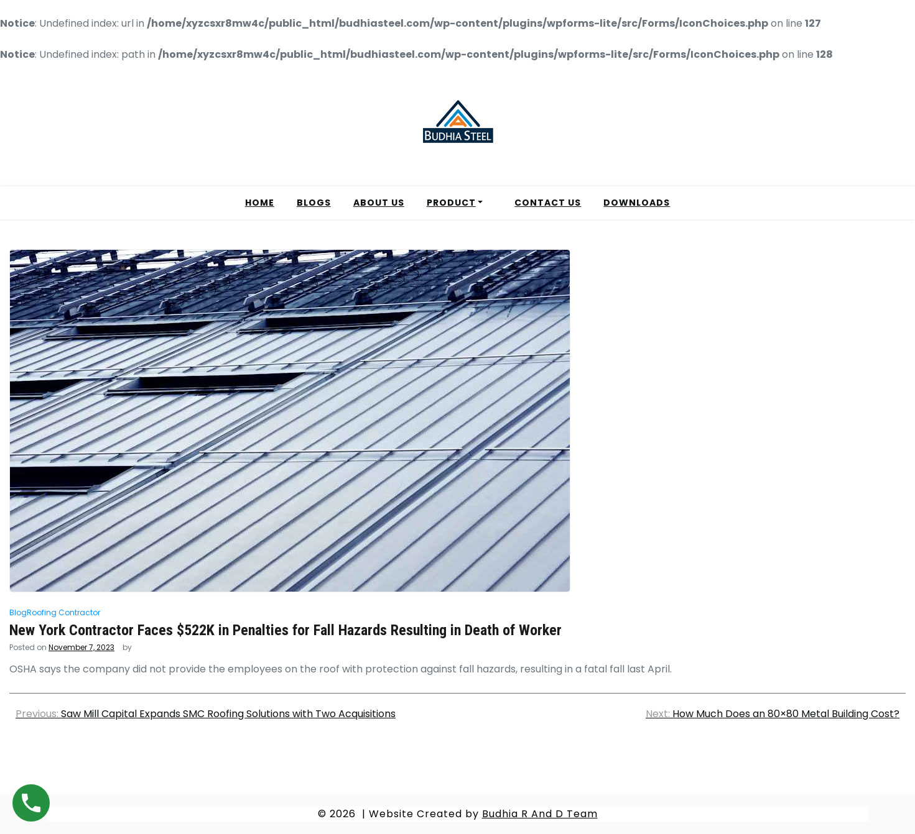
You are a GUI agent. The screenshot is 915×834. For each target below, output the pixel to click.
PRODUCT (451, 202)
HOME (259, 202)
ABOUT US (378, 202)
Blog (18, 612)
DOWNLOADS (636, 202)
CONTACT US (547, 202)
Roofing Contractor (63, 612)
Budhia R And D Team (540, 814)
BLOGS (314, 202)
